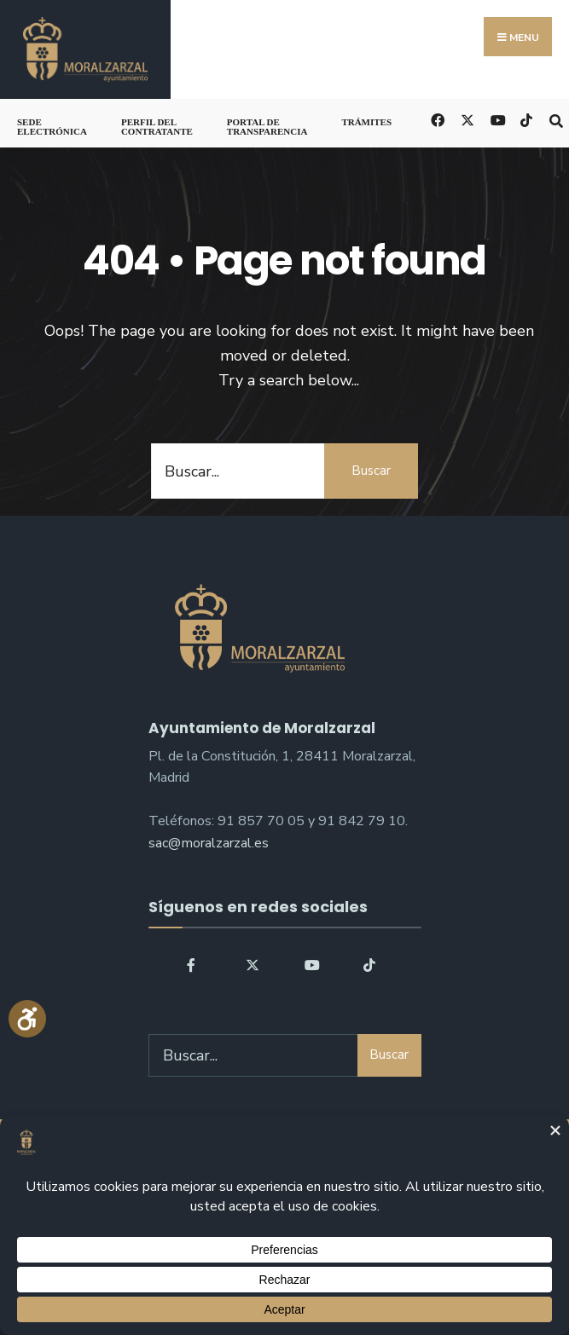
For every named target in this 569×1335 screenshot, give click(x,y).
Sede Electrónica (52, 126)
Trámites (366, 122)
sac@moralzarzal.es (208, 843)
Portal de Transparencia (267, 126)
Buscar (371, 470)
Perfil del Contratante (157, 126)
